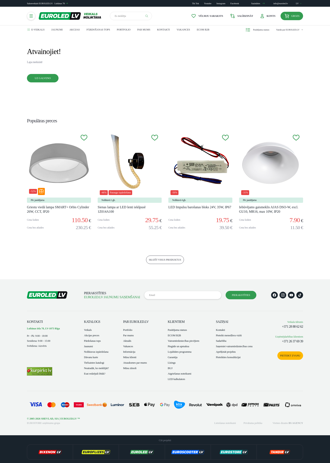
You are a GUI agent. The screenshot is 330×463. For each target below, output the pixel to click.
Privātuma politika (253, 423)
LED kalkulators (176, 379)
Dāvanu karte (91, 357)
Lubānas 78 (61, 3)
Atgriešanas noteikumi (179, 373)
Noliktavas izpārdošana (96, 351)
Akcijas (74, 29)
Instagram (221, 3)
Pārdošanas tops (98, 29)
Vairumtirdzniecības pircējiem (183, 340)
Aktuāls (127, 340)
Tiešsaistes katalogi (94, 362)
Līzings (172, 362)
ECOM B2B (203, 29)
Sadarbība (221, 340)
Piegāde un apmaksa (178, 346)
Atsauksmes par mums (135, 362)
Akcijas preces (91, 335)
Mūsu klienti (129, 357)
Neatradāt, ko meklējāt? (96, 368)
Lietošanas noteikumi (225, 423)
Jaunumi (57, 29)
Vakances (183, 29)
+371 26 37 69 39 (292, 341)
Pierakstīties (241, 295)
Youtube (207, 3)
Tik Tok (195, 3)
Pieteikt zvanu (290, 355)
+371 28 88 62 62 (292, 326)
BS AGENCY (296, 423)
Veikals (88, 329)
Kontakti (163, 29)
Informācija (129, 351)
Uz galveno (43, 78)
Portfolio (123, 29)
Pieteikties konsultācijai (228, 357)
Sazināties (258, 3)
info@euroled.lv (280, 3)
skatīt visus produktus (165, 259)
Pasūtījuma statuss (177, 329)
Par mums (143, 29)
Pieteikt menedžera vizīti (229, 335)
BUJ (170, 368)
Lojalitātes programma (180, 351)
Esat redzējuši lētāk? (94, 373)
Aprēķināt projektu (226, 351)
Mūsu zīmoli (129, 368)
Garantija (172, 357)
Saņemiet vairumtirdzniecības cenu (234, 346)
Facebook (234, 3)
